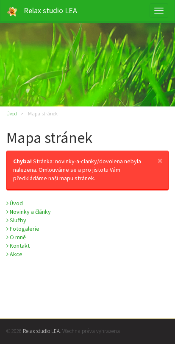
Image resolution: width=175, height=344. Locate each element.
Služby (16, 220)
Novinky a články (28, 211)
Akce (14, 254)
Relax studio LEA (42, 11)
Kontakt (18, 245)
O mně (16, 237)
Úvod (11, 113)
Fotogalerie (22, 228)
